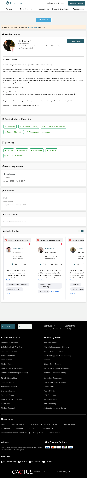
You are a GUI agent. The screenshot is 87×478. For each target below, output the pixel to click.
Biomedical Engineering (53, 378)
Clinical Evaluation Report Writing (14, 372)
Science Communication (53, 351)
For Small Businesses (9, 342)
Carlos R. (81, 248)
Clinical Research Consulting (12, 368)
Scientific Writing (7, 382)
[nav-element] (79, 231)
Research (22, 150)
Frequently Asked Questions (54, 329)
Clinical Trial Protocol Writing (55, 382)
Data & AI (51, 150)
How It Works (34, 424)
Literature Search (8, 390)
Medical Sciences (50, 399)
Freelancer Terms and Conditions (14, 432)
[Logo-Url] (14, 3)
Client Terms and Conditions (39, 428)
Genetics (47, 359)
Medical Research (8, 408)
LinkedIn (47, 461)
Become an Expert (25, 327)
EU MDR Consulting (9, 378)
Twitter (22, 461)
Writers (9, 9)
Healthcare (5, 403)
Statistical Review (8, 355)
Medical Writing (7, 364)
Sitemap (19, 428)
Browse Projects (68, 424)
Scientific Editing (7, 395)
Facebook (34, 461)
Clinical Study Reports (52, 364)
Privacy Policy (38, 432)
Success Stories (17, 424)
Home (3, 424)
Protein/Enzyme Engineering (46, 285)
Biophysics (44, 291)
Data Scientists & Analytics (11, 347)
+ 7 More (9, 294)
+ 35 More (55, 291)
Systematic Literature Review (55, 408)
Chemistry (10, 126)
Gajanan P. (18, 248)
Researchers (78, 9)
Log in (63, 3)
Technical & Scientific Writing (55, 372)
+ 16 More (74, 294)
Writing (9, 150)
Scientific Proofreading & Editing (56, 347)
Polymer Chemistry (28, 126)
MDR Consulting (50, 395)
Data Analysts (26, 9)
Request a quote (33, 27)
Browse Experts (50, 424)
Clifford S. (49, 248)
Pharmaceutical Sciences (38, 132)
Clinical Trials (49, 386)
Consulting (36, 150)
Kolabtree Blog (8, 461)
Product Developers (60, 9)
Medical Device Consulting (11, 399)
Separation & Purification (53, 126)
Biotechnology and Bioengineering (57, 355)
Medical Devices (50, 342)
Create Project (75, 41)
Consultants (43, 9)
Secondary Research (9, 386)
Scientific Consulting (9, 351)
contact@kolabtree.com (73, 329)
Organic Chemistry (14, 132)
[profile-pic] (8, 250)
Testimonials (6, 428)
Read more (10, 280)
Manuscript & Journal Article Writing (58, 368)
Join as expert (53, 3)
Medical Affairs (49, 390)
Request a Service (76, 3)
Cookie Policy (54, 432)
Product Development (15, 155)
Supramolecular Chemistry (17, 284)
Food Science (6, 359)
